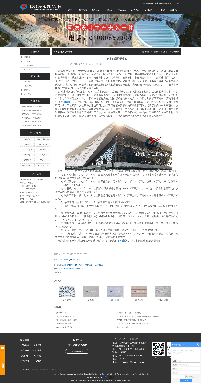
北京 (93, 380)
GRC (121, 374)
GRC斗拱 (43, 160)
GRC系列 (43, 155)
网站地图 (167, 3)
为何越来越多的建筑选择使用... (33, 107)
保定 (125, 380)
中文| (145, 3)
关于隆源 (83, 10)
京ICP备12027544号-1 (95, 377)
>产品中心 (24, 356)
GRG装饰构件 (27, 165)
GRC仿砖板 (139, 300)
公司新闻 (27, 57)
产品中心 (109, 10)
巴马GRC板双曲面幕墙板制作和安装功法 (131, 320)
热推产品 (74, 380)
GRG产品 (27, 90)
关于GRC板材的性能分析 (65, 316)
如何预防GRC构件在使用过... (32, 110)
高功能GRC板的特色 (63, 324)
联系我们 (174, 10)
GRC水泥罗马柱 (43, 139)
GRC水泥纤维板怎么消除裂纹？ (71, 269)
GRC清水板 (115, 300)
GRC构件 (27, 155)
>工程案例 (24, 361)
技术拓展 (148, 10)
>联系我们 (36, 361)
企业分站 (158, 3)
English (151, 3)
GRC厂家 (27, 139)
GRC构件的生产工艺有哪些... (32, 114)
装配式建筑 (59, 369)
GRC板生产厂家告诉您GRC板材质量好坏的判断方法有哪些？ (139, 316)
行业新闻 (27, 61)
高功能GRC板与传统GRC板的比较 (129, 313)
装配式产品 (28, 86)
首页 (70, 10)
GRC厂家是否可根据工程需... (32, 125)
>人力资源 (36, 356)
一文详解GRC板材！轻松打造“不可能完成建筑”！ (134, 324)
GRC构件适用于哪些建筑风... (32, 118)
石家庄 (102, 380)
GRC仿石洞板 (163, 300)
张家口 (111, 380)
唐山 (116, 380)
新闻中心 (96, 10)
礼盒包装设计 (44, 369)
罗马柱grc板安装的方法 (125, 327)
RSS (173, 3)
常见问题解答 (28, 65)
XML (179, 3)
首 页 (156, 52)
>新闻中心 (24, 350)
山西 (128, 380)
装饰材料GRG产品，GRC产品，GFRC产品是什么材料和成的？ (83, 265)
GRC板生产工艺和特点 (64, 327)
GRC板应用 (77, 260)
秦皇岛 (120, 380)
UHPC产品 (27, 94)
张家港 (97, 380)
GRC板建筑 (64, 260)
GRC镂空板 (67, 300)
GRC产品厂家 (43, 165)
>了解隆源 (24, 345)
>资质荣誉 (36, 345)
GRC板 (27, 144)
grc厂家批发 (43, 144)
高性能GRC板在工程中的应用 (67, 320)
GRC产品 (27, 82)
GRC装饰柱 (43, 150)
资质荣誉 (135, 10)
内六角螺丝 (35, 369)
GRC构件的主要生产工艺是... (32, 122)
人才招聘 (161, 10)
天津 (89, 380)
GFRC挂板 (27, 160)
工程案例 (122, 10)
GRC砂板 (91, 300)
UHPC (52, 369)
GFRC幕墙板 (27, 150)
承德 (107, 380)
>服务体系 (36, 350)
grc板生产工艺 (61, 313)
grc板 (71, 260)
